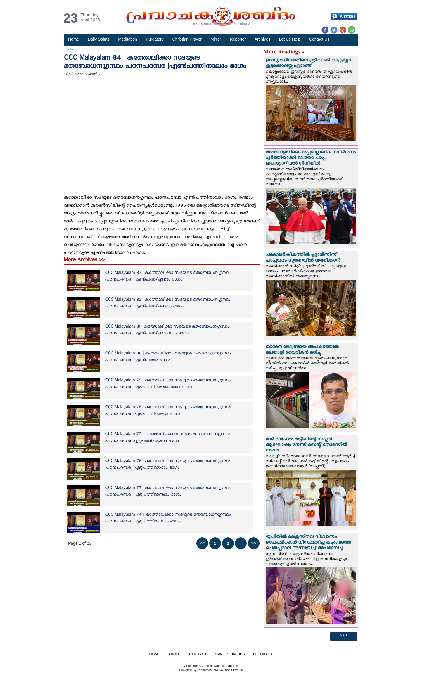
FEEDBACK (263, 654)
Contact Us (319, 39)
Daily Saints (98, 39)
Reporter (238, 39)
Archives (262, 39)
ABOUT (174, 654)
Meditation (127, 39)
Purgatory (155, 39)
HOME (154, 654)
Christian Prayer (187, 39)
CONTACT (198, 654)
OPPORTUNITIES (230, 654)
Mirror (215, 39)
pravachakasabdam (224, 665)
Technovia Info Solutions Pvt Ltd (219, 670)
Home (73, 39)
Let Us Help (289, 39)
